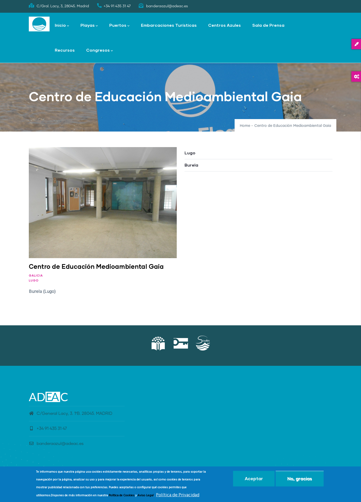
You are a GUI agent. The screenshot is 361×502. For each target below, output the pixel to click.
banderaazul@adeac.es (56, 444)
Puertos (119, 26)
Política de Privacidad (177, 495)
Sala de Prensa (268, 25)
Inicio (62, 26)
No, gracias (299, 479)
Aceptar (254, 479)
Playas (89, 26)
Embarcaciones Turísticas (169, 25)
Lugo (34, 280)
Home (245, 126)
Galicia (36, 275)
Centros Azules (224, 25)
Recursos (65, 49)
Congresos (99, 50)
